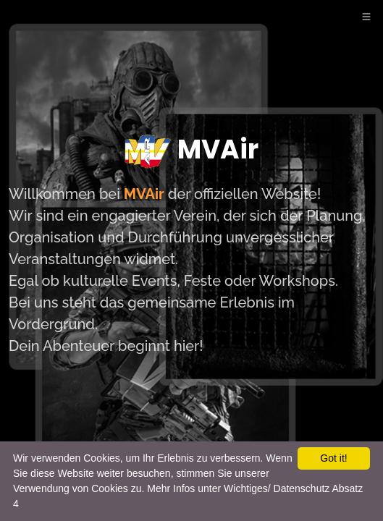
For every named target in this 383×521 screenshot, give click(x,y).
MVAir (191, 151)
